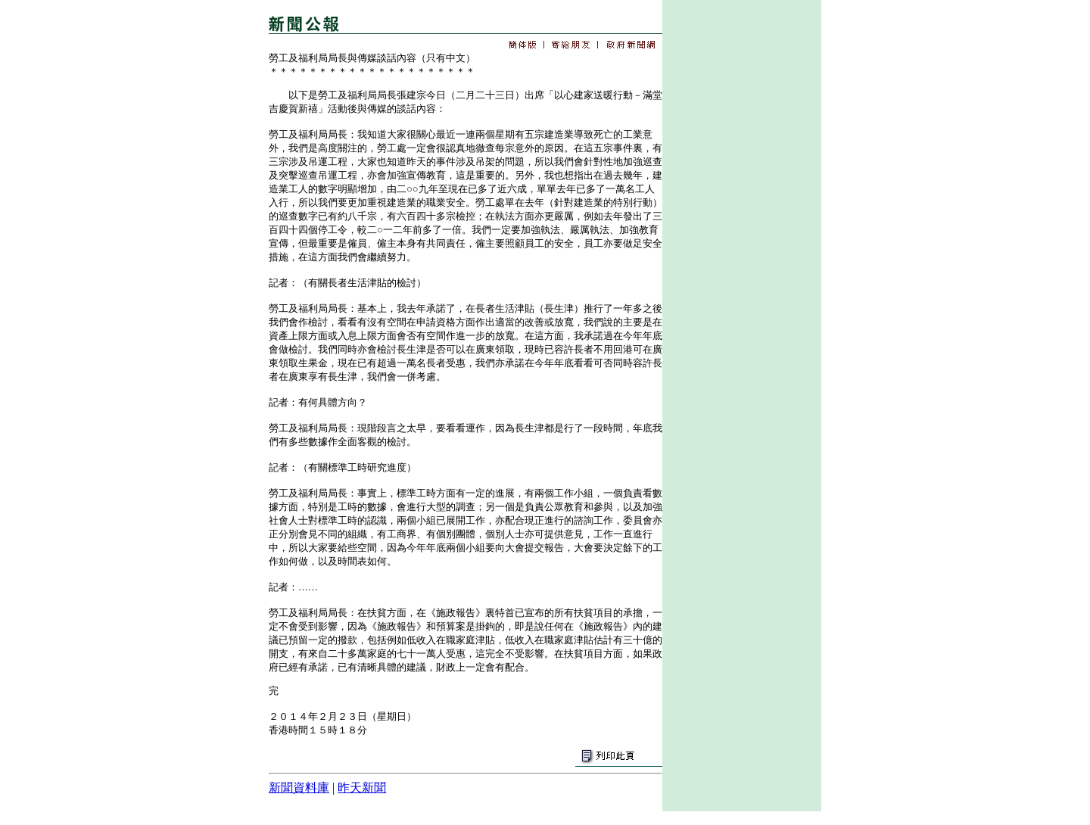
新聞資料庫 (299, 787)
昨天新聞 (362, 787)
